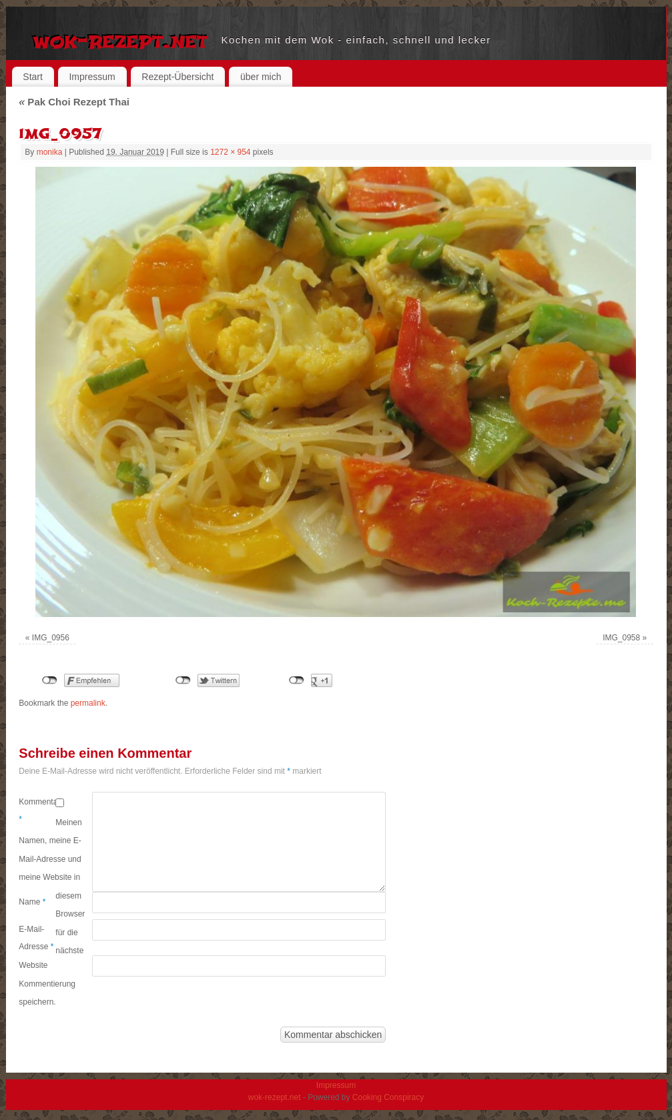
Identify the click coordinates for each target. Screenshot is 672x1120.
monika (50, 152)
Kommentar (37, 810)
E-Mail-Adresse (36, 938)
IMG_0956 (50, 637)
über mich (260, 76)
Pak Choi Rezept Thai (74, 101)
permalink (88, 703)
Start (33, 76)
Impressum (92, 76)
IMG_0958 (621, 637)
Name (32, 902)
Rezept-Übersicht (177, 76)
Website (33, 965)
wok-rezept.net (120, 40)
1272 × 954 (230, 152)
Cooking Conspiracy (388, 1097)
